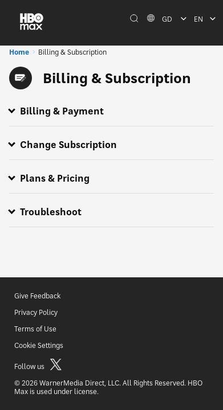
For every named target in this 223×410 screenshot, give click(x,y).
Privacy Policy (36, 312)
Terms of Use (35, 329)
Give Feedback (37, 296)
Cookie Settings (38, 345)
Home (19, 52)
